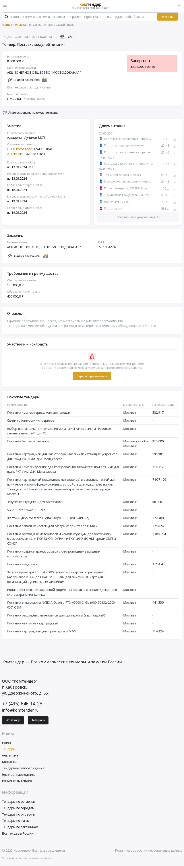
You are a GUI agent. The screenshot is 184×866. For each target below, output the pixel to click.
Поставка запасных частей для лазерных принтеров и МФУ (52, 526)
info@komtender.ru (20, 710)
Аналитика (10, 756)
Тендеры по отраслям (18, 815)
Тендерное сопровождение (23, 768)
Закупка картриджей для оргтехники (35, 502)
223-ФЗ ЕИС (16, 154)
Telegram (38, 721)
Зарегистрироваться (92, 377)
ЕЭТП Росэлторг (19, 149)
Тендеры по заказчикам (20, 827)
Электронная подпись (18, 775)
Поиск (6, 743)
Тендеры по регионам (18, 802)
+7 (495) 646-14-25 (22, 704)
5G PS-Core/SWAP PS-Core (26, 510)
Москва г (130, 413)
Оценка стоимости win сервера (30, 421)
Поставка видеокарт (23, 565)
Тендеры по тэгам (15, 821)
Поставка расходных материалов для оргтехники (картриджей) (56, 616)
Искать (167, 17)
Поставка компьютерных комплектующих (39, 413)
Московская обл (135, 442)
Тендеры (8, 749)
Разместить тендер (17, 781)
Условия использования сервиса (27, 858)
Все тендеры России (17, 834)
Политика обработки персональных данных (148, 851)
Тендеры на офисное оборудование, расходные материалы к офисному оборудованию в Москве (81, 326)
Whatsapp (13, 721)
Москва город (34, 99)
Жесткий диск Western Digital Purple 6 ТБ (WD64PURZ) (48, 518)
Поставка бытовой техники (28, 442)
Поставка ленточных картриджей (32, 624)
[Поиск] (6, 17)
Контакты (9, 762)
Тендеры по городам (18, 808)
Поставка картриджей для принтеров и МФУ (41, 632)
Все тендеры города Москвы (29, 88)
